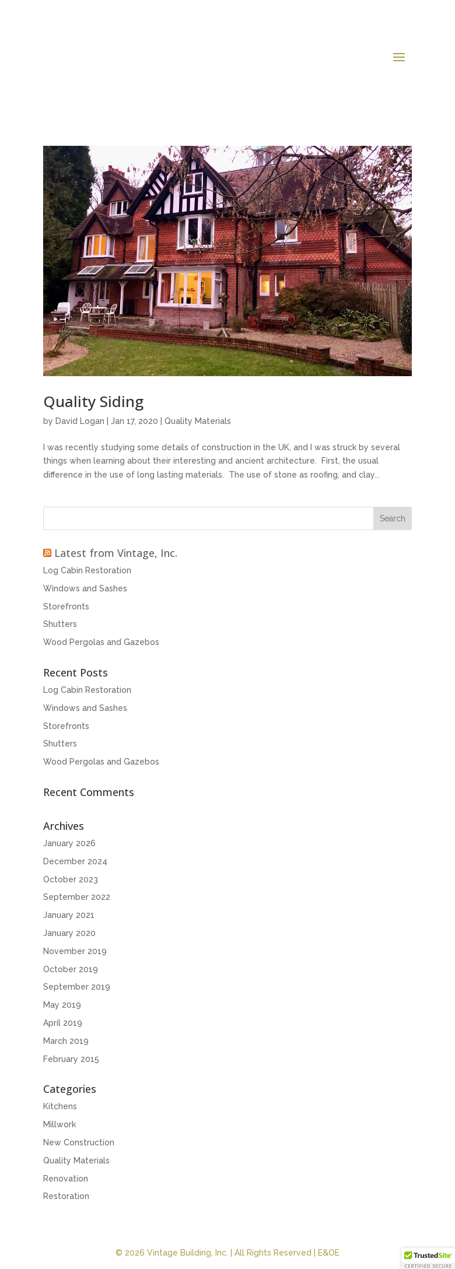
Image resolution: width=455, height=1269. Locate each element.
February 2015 (71, 1059)
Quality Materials (197, 421)
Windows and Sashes (85, 588)
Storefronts (66, 606)
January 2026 (69, 843)
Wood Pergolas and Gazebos (101, 642)
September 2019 (76, 986)
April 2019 (62, 1023)
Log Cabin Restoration (87, 570)
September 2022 (76, 897)
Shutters (60, 624)
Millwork (59, 1124)
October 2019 (70, 969)
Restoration (66, 1196)
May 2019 (62, 1004)
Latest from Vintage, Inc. (115, 553)
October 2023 (70, 879)
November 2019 (75, 951)
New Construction (78, 1142)
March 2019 (66, 1041)
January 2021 (68, 915)
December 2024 (75, 861)
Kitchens (60, 1106)
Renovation (65, 1178)
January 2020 (69, 933)
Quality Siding (93, 401)
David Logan (79, 421)
